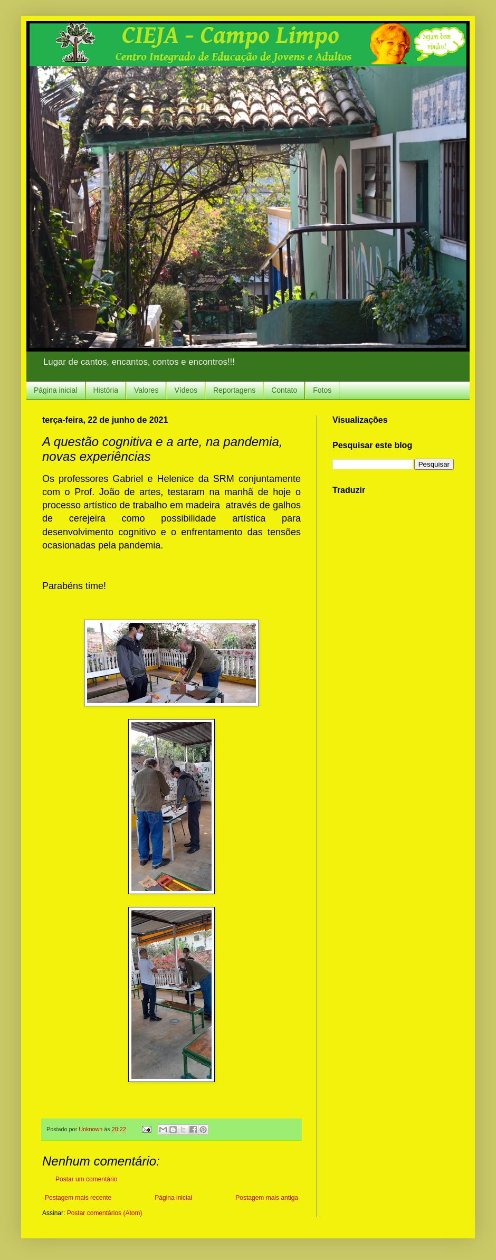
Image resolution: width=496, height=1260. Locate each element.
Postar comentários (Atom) (104, 1213)
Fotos (322, 390)
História (105, 390)
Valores (146, 390)
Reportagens (234, 390)
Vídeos (185, 390)
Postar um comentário (86, 1179)
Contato (284, 390)
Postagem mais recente (78, 1197)
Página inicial (56, 390)
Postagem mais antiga (266, 1197)
